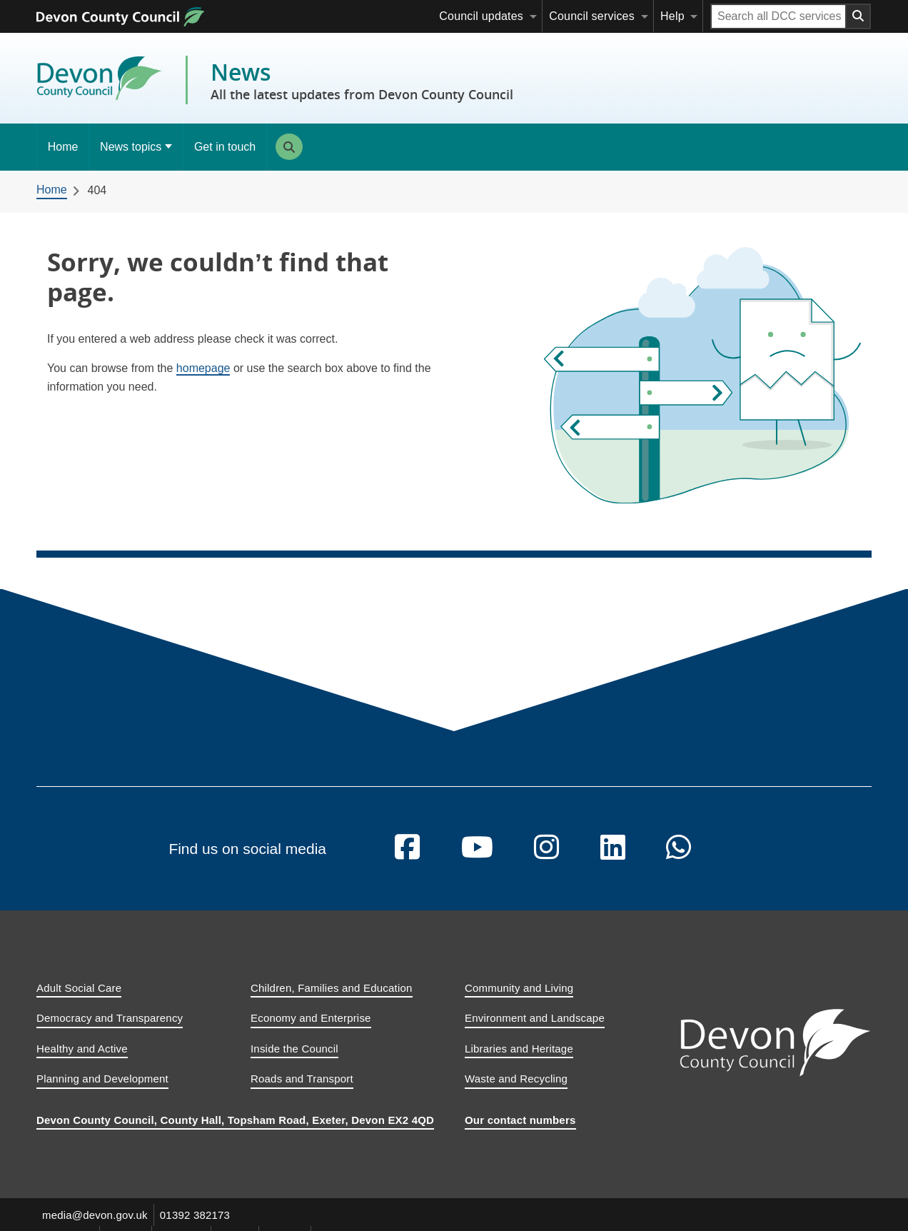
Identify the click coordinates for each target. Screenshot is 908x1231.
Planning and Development (102, 1090)
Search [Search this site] (289, 147)
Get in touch (225, 147)
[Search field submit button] (859, 16)
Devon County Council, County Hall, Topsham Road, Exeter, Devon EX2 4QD (235, 1131)
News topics (130, 147)
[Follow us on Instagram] (546, 859)
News (362, 80)
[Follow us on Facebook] (407, 859)
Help (672, 16)
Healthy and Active (82, 1059)
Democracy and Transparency (109, 1029)
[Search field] (778, 16)
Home (63, 147)
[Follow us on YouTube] (477, 859)
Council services (592, 16)
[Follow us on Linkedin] (613, 859)
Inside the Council (294, 1059)
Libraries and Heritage (519, 1059)
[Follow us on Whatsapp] (678, 859)
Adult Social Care (78, 999)
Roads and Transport (302, 1090)
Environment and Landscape (535, 1029)
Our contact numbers (520, 1131)
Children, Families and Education (332, 999)
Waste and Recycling (516, 1090)
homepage (203, 368)
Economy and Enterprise (311, 1029)
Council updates (481, 16)
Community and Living (519, 999)
